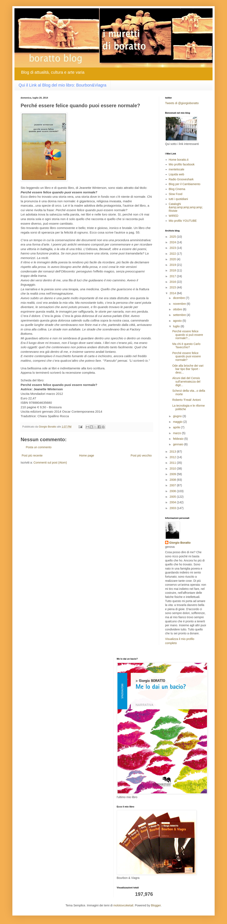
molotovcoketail (123, 905)
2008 (173, 479)
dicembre (179, 298)
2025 (173, 236)
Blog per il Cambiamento (184, 184)
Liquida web (176, 174)
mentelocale (176, 169)
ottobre (178, 309)
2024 (173, 242)
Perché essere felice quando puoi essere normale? (186, 356)
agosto (177, 320)
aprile (177, 427)
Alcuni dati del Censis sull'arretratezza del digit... (186, 381)
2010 (173, 468)
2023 (173, 247)
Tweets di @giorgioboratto (182, 103)
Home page (86, 455)
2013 (173, 451)
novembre (180, 303)
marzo (177, 433)
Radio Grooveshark (181, 179)
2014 (173, 293)
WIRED (174, 215)
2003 (173, 508)
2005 (173, 496)
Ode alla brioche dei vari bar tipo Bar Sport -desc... (187, 369)
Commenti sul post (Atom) (50, 462)
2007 (173, 485)
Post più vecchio (141, 455)
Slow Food (175, 194)
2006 (173, 491)
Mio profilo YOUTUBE (183, 220)
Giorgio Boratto (179, 542)
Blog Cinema (177, 189)
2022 (173, 253)
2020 (173, 259)
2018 (173, 270)
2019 (173, 264)
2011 (173, 462)
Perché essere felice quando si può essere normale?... (187, 335)
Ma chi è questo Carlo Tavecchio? (186, 345)
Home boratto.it (179, 159)
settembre (180, 315)
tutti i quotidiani (178, 199)
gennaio (178, 444)
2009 (173, 474)
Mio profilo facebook (182, 164)
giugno (177, 416)
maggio (178, 421)
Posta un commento (39, 447)
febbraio (178, 438)
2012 (173, 457)
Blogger (156, 905)
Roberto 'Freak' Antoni (186, 399)
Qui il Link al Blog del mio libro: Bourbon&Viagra (62, 85)
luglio (177, 326)
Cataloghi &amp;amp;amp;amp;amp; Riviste (186, 207)
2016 (173, 281)
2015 (173, 287)
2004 (173, 502)
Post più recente (32, 455)
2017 (173, 276)
